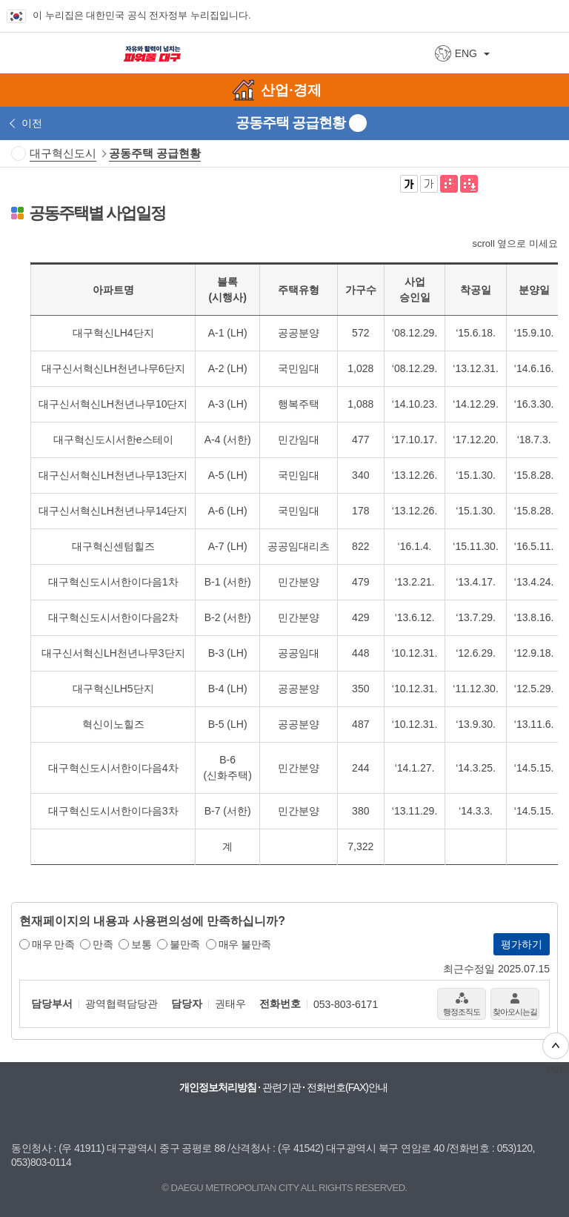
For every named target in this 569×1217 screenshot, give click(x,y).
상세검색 (516, 53)
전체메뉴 (550, 53)
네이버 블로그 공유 (549, 184)
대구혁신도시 (63, 153)
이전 (31, 123)
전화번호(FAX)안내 (347, 1087)
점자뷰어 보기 (449, 184)
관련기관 (281, 1087)
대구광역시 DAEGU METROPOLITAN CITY (61, 52)
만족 (103, 944)
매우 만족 (53, 944)
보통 (141, 944)
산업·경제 (291, 90)
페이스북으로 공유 (489, 184)
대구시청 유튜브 (189, 1118)
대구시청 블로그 (219, 1118)
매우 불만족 (245, 944)
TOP (555, 1053)
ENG (466, 53)
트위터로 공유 (509, 184)
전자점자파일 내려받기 (469, 184)
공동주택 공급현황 (155, 153)
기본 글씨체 (429, 184)
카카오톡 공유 (529, 184)
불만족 (185, 944)
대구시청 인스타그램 (278, 1118)
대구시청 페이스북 (249, 1118)
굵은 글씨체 (409, 184)
